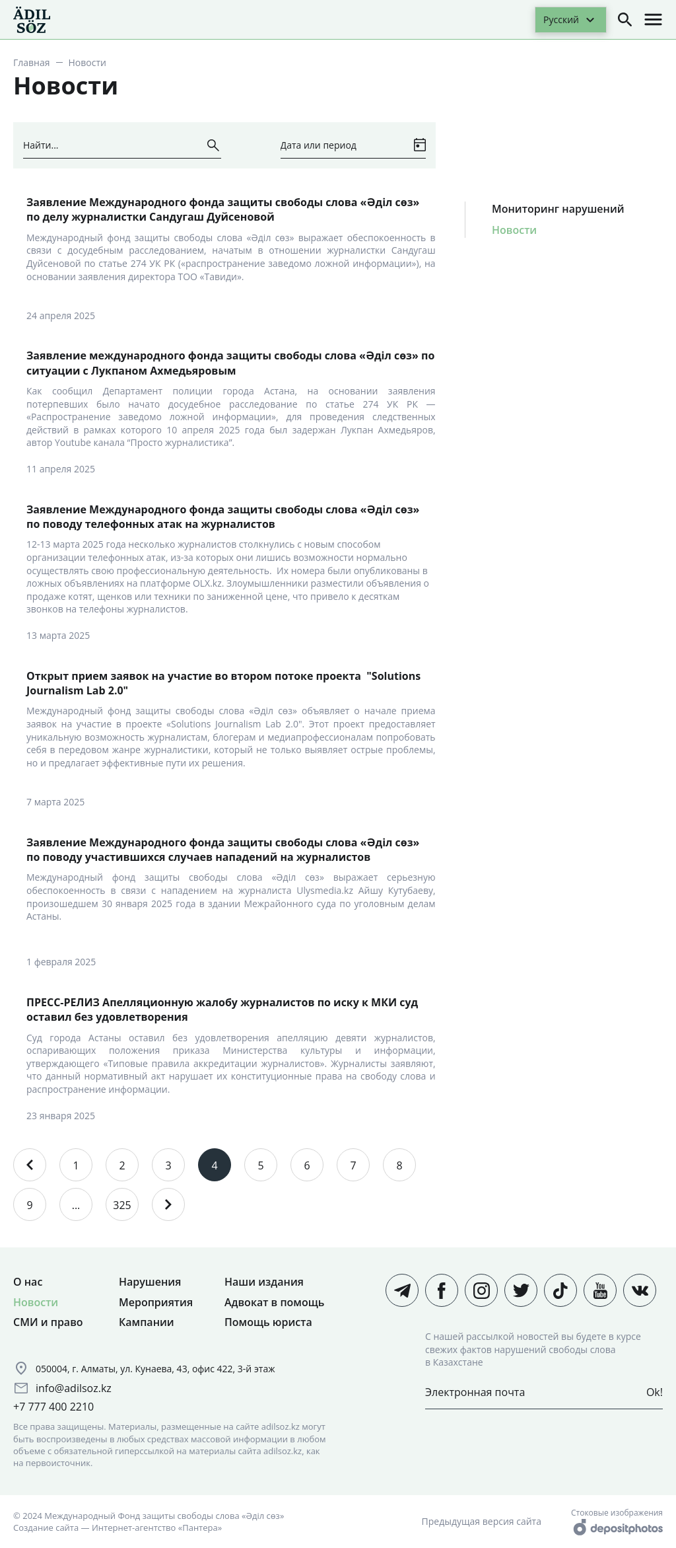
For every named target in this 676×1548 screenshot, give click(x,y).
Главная (31, 62)
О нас (27, 1281)
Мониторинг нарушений (558, 209)
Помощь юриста (268, 1322)
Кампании (146, 1322)
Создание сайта (46, 1527)
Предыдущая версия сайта (481, 1521)
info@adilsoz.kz (74, 1388)
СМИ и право (48, 1322)
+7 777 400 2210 (53, 1406)
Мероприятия (156, 1302)
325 (122, 1205)
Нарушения (150, 1281)
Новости (514, 230)
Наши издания (264, 1281)
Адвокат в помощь (274, 1302)
